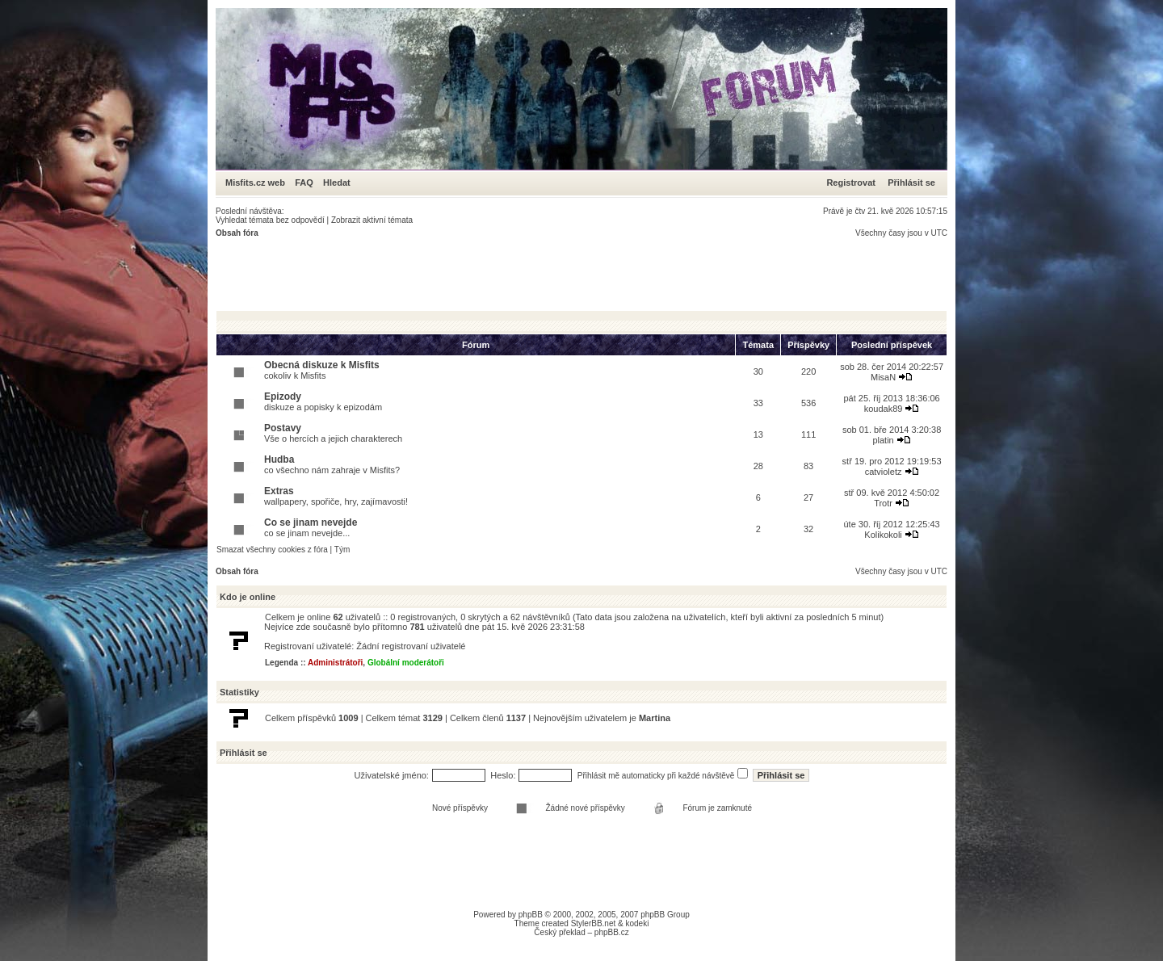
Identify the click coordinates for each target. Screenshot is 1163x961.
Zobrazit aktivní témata (372, 220)
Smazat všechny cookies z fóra (272, 549)
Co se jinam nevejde (310, 522)
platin (882, 440)
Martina (654, 718)
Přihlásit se (911, 182)
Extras (279, 491)
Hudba (279, 459)
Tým (342, 549)
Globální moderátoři (405, 662)
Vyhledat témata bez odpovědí (270, 220)
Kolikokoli (882, 534)
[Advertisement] (510, 273)
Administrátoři (335, 662)
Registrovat (850, 182)
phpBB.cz (611, 932)
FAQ (304, 182)
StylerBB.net (593, 923)
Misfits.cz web (258, 182)
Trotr (883, 503)
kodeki (637, 923)
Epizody (282, 396)
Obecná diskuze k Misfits (322, 365)
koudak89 (883, 408)
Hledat (337, 182)
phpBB (531, 914)
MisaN (883, 377)
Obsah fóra (237, 233)
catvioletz (883, 471)
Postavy (282, 428)
